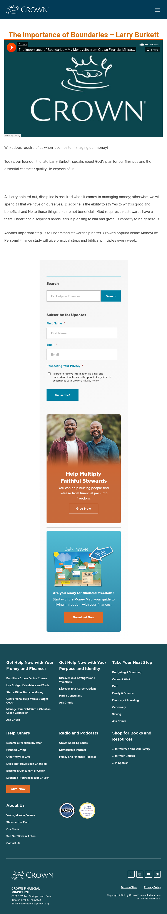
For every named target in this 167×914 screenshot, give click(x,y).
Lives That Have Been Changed (26, 764)
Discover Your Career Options (77, 688)
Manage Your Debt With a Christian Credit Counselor (28, 711)
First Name (56, 323)
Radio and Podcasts (78, 733)
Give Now (18, 789)
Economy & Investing (125, 700)
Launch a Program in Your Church (27, 778)
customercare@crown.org (34, 903)
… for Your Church (123, 756)
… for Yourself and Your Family (131, 749)
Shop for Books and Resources (131, 736)
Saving (116, 714)
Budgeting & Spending (127, 672)
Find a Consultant (70, 695)
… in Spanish (120, 763)
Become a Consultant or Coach (25, 771)
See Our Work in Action (21, 836)
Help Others (18, 733)
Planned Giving (16, 750)
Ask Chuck (13, 720)
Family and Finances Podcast (77, 757)
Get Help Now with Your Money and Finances (29, 665)
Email (52, 345)
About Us (15, 805)
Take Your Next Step (132, 662)
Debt (115, 686)
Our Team (12, 829)
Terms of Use (129, 887)
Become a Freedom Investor (24, 743)
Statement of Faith (17, 822)
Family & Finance (123, 693)
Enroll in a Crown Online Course (26, 678)
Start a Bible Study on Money (24, 692)
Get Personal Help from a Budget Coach (27, 700)
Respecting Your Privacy (65, 366)
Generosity (119, 707)
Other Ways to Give (18, 757)
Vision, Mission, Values (20, 815)
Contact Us (13, 843)
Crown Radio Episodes (73, 743)
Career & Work (121, 679)
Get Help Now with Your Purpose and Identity (82, 665)
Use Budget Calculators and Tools (27, 685)
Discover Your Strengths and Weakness (77, 679)
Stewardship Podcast (72, 750)
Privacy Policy (152, 887)
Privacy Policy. (91, 380)
